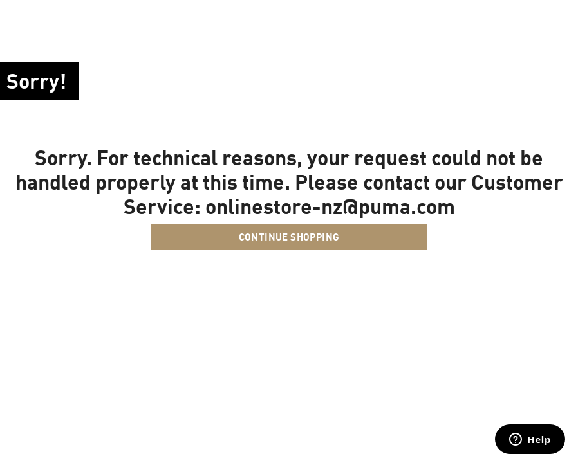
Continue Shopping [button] (289, 236)
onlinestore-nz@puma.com (330, 206)
